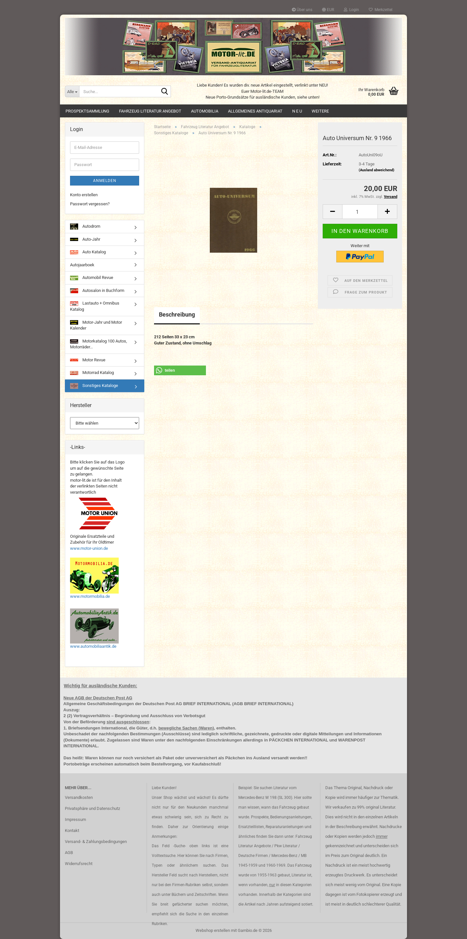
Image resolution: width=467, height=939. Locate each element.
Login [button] (351, 9)
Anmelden (104, 180)
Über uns (302, 9)
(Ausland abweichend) (376, 170)
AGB (69, 852)
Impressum (75, 819)
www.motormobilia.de (90, 596)
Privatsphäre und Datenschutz (92, 808)
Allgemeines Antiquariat (255, 111)
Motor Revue (87, 359)
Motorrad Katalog (92, 372)
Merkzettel (380, 9)
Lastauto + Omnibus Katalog (94, 306)
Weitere (320, 111)
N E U (297, 111)
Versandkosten (79, 797)
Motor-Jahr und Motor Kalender (96, 325)
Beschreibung (177, 314)
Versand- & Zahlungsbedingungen (96, 841)
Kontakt (72, 830)
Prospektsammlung (87, 111)
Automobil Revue (91, 277)
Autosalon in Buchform (97, 290)
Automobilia (204, 111)
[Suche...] (72, 91)
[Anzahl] (360, 211)
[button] (328, 10)
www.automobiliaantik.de (93, 646)
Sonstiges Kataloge (94, 386)
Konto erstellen (84, 194)
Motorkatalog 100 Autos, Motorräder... (98, 344)
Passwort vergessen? (90, 203)
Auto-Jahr (85, 239)
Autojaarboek (82, 264)
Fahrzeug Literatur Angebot (150, 111)
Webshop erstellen (213, 930)
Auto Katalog (88, 251)
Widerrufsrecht (78, 863)
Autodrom (85, 226)
